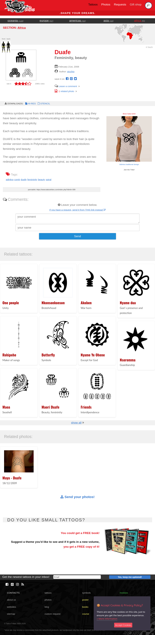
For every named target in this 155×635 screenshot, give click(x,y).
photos (48, 599)
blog (47, 607)
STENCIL (43, 103)
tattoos (48, 592)
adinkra (9, 179)
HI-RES (30, 103)
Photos (105, 4)
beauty (41, 179)
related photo (64, 91)
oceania (15, 20)
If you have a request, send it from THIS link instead (77, 210)
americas (77, 20)
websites (11, 607)
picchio (70, 71)
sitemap (11, 614)
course (85, 614)
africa (139, 20)
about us (11, 599)
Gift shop (136, 4)
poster (85, 599)
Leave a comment (66, 86)
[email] (77, 577)
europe (46, 20)
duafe (23, 179)
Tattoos (93, 4)
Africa (21, 27)
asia (109, 20)
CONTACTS (13, 592)
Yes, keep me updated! (130, 577)
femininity (32, 179)
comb (17, 179)
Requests (120, 4)
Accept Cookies (123, 625)
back (149, 47)
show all (76, 422)
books (85, 607)
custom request (52, 614)
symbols (86, 592)
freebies (124, 592)
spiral (48, 179)
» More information (107, 618)
